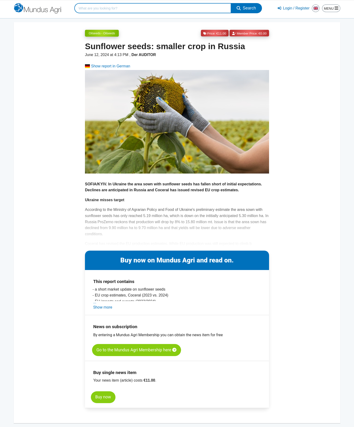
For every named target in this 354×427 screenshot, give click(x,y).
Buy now (103, 397)
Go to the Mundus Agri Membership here (137, 350)
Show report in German (107, 66)
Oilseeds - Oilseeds (102, 33)
